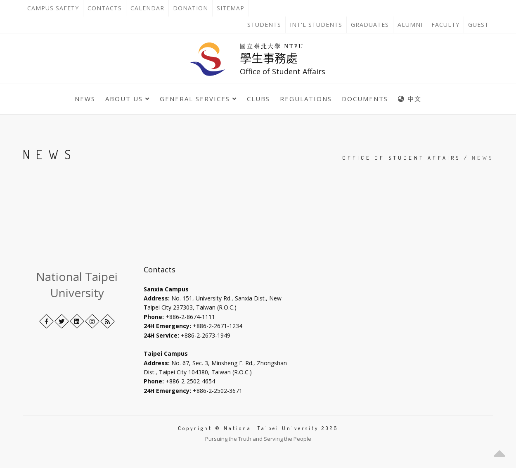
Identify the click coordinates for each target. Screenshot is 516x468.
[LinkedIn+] (77, 321)
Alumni (410, 24)
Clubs (258, 99)
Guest (478, 24)
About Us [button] (127, 99)
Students (264, 24)
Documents (365, 99)
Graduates (372, 25)
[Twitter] (62, 321)
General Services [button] (198, 99)
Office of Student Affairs (401, 157)
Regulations (306, 99)
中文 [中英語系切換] (409, 99)
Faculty (445, 24)
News (85, 99)
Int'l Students (316, 24)
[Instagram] (92, 321)
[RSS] (107, 321)
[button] (499, 451)
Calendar (147, 8)
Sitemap (230, 8)
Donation (192, 8)
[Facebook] (46, 321)
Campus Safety (53, 8)
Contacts (107, 8)
